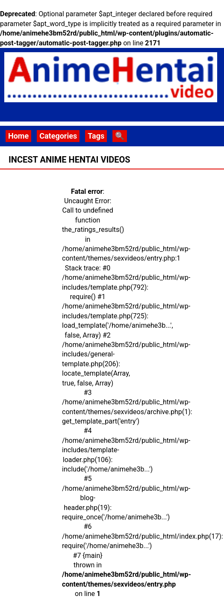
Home (18, 135)
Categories (58, 135)
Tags (96, 135)
